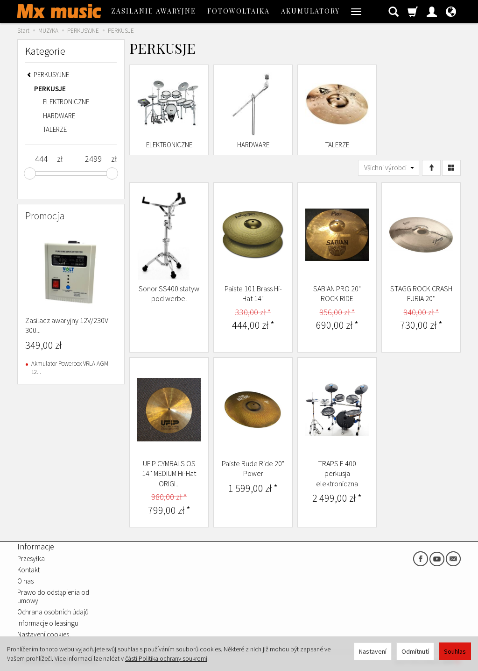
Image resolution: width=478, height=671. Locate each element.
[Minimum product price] (41, 159)
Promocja (45, 215)
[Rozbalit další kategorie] (356, 11)
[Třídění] (431, 168)
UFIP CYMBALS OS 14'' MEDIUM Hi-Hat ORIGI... (169, 473)
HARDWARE (253, 144)
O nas (25, 581)
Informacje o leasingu (47, 623)
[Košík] (412, 11)
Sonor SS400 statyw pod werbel (169, 293)
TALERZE (337, 144)
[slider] (30, 173)
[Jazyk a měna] (451, 11)
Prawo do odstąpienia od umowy (53, 596)
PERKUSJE (50, 88)
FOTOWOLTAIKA (238, 11)
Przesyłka (31, 558)
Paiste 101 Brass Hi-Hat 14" (253, 293)
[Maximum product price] (93, 159)
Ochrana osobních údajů (53, 611)
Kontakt (28, 569)
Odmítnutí (415, 651)
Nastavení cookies (43, 634)
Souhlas (455, 651)
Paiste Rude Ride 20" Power (253, 468)
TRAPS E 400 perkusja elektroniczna (337, 473)
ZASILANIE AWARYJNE (153, 11)
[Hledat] (393, 11)
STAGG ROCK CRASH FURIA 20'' (421, 293)
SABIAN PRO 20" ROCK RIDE (337, 293)
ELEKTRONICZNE (169, 144)
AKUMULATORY (310, 11)
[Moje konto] (432, 11)
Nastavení (373, 651)
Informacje (35, 546)
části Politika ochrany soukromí (166, 658)
